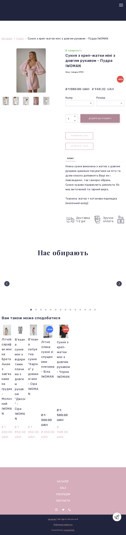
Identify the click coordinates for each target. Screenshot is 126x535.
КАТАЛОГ (63, 481)
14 (95, 309)
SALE (63, 487)
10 (75, 309)
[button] (75, 116)
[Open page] (63, 473)
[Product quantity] (71, 118)
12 (85, 309)
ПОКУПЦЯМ (63, 494)
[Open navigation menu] (121, 5)
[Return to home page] (10, 5)
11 (80, 309)
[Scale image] (16, 283)
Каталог (7, 38)
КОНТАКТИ (63, 500)
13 (90, 309)
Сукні (20, 38)
